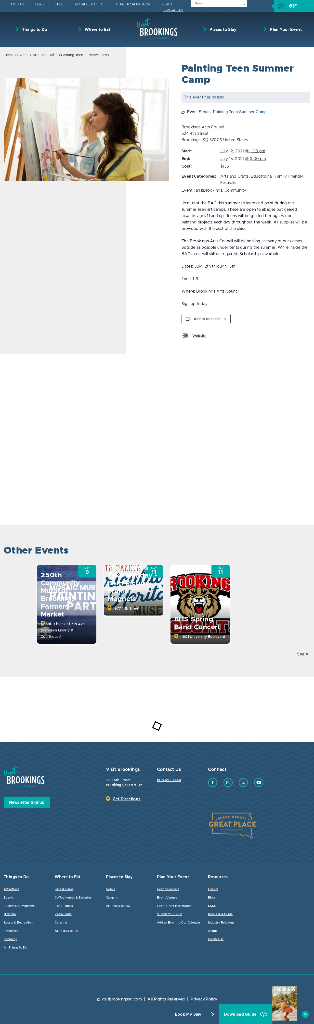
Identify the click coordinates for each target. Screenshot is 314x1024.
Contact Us (173, 10)
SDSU (59, 3)
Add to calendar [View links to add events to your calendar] (207, 319)
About (167, 3)
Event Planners (168, 889)
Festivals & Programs (19, 905)
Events (17, 3)
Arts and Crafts (45, 55)
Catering (61, 922)
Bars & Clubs (64, 889)
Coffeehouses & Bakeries (73, 897)
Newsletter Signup (27, 802)
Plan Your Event (285, 30)
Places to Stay (222, 30)
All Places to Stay (118, 905)
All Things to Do (15, 947)
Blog (39, 3)
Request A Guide (89, 3)
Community (235, 190)
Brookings (212, 190)
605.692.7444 (169, 780)
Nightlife (10, 914)
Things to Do (34, 30)
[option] (86, 129)
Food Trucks (64, 905)
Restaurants (63, 914)
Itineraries (11, 930)
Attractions (11, 889)
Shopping (10, 939)
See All (303, 654)
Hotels (110, 889)
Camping (112, 897)
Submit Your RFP (169, 914)
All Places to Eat (66, 930)
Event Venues (167, 897)
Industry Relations (133, 3)
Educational (261, 176)
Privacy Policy (204, 999)
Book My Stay (188, 1014)
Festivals (228, 183)
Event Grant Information (174, 905)
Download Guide (241, 1014)
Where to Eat (96, 30)
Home (8, 55)
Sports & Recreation (18, 922)
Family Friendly (289, 176)
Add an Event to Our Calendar (178, 922)
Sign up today (195, 304)
